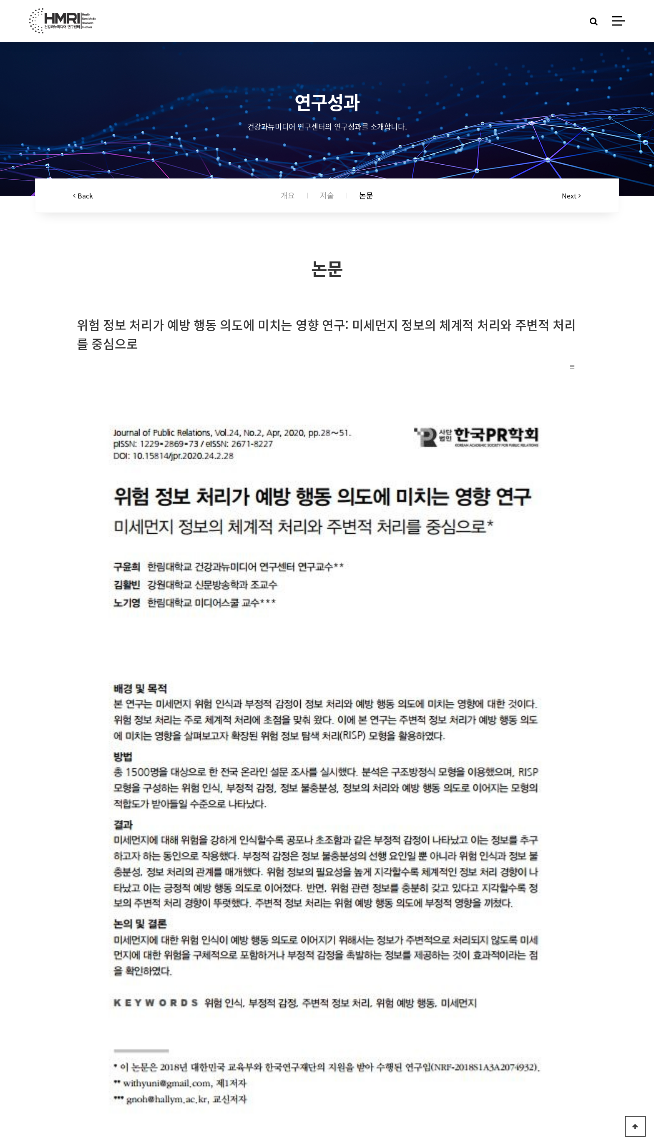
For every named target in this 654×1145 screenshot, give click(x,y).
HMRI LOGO (62, 21)
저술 (327, 195)
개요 (288, 195)
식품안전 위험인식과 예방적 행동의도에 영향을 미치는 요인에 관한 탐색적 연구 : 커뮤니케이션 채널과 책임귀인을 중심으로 (237, 929)
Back (83, 195)
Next (571, 195)
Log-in (213, 1109)
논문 (366, 195)
